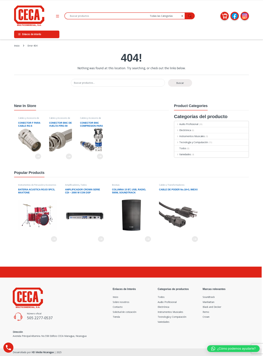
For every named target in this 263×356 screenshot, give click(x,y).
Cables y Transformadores (172, 184)
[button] (233, 348)
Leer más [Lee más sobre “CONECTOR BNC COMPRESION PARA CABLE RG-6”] (100, 156)
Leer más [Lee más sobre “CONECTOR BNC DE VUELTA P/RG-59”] (69, 156)
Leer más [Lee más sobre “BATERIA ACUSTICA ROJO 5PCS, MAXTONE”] (54, 239)
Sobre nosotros (121, 302)
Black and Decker (212, 306)
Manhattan (208, 302)
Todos (180, 148)
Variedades (182, 154)
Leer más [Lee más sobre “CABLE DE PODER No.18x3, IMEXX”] (195, 239)
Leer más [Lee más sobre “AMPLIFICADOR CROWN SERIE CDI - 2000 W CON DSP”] (101, 239)
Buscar (180, 83)
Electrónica (182, 130)
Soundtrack (209, 297)
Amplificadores (72, 184)
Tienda (116, 316)
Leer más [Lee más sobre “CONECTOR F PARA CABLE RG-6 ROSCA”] (38, 156)
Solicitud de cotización (124, 311)
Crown (206, 316)
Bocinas (116, 184)
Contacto (118, 306)
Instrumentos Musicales (189, 136)
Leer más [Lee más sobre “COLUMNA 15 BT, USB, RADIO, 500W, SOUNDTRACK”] (148, 239)
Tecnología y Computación (191, 142)
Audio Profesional (186, 124)
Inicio (17, 45)
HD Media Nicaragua (43, 352)
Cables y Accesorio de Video (28, 119)
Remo (206, 311)
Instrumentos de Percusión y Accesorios (37, 184)
